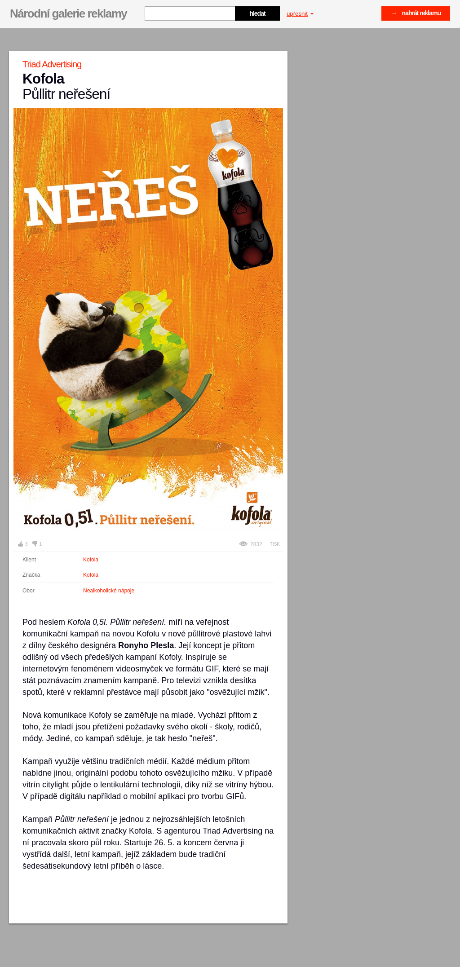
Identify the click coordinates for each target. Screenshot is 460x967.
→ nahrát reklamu (416, 13)
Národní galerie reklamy (68, 13)
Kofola (90, 559)
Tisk (275, 544)
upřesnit (300, 13)
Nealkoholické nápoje (108, 590)
